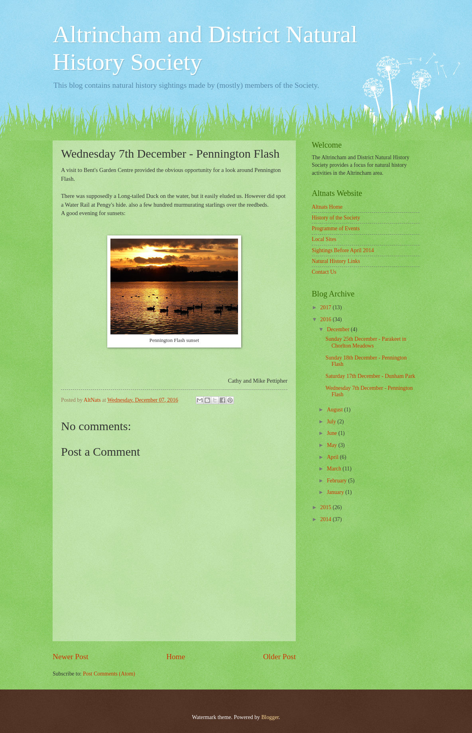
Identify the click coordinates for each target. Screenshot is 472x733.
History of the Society (336, 218)
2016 (326, 319)
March (334, 469)
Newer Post (70, 656)
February (337, 481)
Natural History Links (336, 261)
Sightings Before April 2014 (343, 250)
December (339, 329)
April (333, 457)
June (332, 433)
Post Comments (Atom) (109, 674)
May (332, 445)
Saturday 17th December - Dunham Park (370, 376)
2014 (326, 519)
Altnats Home (327, 207)
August (335, 410)
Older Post (279, 656)
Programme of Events (336, 228)
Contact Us (324, 272)
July (332, 422)
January (336, 492)
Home (175, 656)
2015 (326, 507)
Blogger (270, 717)
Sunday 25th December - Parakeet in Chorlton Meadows (365, 342)
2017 (326, 307)
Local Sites (324, 239)
